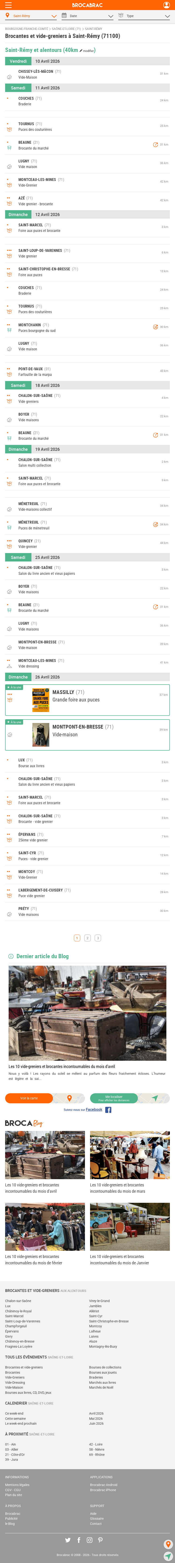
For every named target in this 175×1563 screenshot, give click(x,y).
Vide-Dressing (15, 1383)
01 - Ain (10, 1444)
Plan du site (13, 1495)
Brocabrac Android (103, 1485)
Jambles (95, 1306)
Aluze (93, 1341)
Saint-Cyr (95, 1316)
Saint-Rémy (93, 29)
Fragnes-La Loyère (18, 1347)
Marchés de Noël (101, 1388)
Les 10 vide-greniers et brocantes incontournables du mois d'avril (62, 1066)
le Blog (10, 1524)
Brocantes (12, 1373)
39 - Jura (11, 1460)
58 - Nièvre (96, 1450)
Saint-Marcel (14, 1316)
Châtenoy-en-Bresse (19, 1341)
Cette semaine (15, 1419)
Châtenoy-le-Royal (18, 1311)
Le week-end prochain (21, 1424)
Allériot (94, 1311)
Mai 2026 (96, 1419)
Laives (93, 1337)
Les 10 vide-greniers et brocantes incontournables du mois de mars (117, 1188)
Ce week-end (14, 1414)
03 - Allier (11, 1450)
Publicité (11, 1519)
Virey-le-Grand (99, 1301)
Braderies (96, 1378)
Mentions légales (17, 1485)
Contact (96, 1524)
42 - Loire (95, 1444)
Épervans (12, 1331)
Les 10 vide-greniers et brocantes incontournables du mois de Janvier (119, 1259)
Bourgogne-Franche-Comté (26, 29)
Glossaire (97, 1519)
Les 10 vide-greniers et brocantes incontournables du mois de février (33, 1259)
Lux (7, 1306)
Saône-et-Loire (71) (66, 29)
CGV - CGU (13, 1490)
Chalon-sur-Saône (18, 1301)
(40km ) (79, 50)
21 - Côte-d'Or (15, 1455)
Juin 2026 (96, 1424)
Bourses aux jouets (103, 1373)
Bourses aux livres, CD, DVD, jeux (28, 1393)
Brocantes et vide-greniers (24, 1367)
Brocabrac (12, 1514)
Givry (9, 1337)
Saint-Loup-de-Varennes (22, 1321)
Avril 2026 (96, 1414)
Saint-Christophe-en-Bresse (109, 1321)
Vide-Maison (14, 1388)
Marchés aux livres (102, 1383)
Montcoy (95, 1326)
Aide (93, 1514)
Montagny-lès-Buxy (103, 1347)
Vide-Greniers (14, 1378)
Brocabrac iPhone (103, 1490)
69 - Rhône (97, 1455)
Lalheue (95, 1331)
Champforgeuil (16, 1326)
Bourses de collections (105, 1367)
